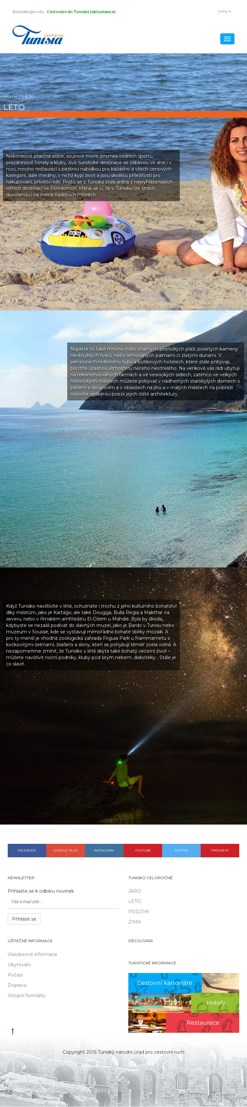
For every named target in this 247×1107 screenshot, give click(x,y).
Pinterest (220, 851)
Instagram (104, 851)
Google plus (65, 851)
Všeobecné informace (32, 955)
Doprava (17, 985)
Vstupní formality (27, 996)
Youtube (143, 851)
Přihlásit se (24, 920)
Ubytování (19, 965)
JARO (134, 892)
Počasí (15, 975)
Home (10, 97)
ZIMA (134, 922)
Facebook (27, 851)
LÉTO (134, 902)
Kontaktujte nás (28, 12)
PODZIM (138, 912)
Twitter (181, 851)
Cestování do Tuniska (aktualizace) (81, 12)
